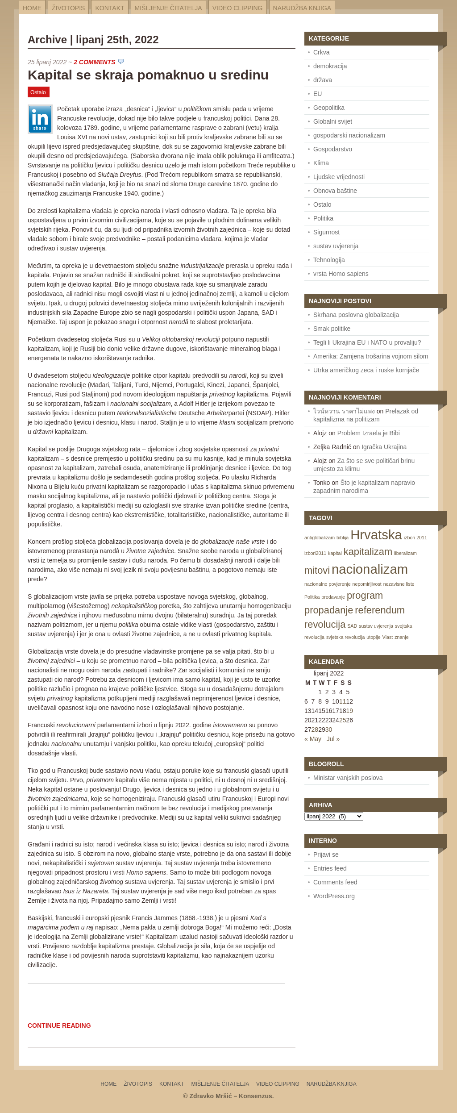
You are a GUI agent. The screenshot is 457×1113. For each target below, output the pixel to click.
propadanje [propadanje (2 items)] (328, 610)
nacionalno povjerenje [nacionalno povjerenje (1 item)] (327, 584)
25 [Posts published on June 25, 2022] (342, 720)
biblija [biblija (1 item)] (343, 537)
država (322, 79)
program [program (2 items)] (365, 595)
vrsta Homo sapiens (341, 273)
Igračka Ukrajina (384, 446)
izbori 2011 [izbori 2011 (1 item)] (415, 537)
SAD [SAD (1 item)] (352, 626)
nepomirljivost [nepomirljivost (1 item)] (367, 584)
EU (317, 93)
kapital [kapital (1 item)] (335, 553)
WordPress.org (334, 896)
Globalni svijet (332, 121)
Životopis (68, 8)
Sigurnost (326, 232)
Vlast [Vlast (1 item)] (387, 637)
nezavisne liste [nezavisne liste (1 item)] (399, 584)
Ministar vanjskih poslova (348, 777)
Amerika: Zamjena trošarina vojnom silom (370, 356)
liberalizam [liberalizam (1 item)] (405, 553)
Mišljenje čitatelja (168, 8)
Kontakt (109, 8)
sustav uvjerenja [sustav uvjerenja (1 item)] (376, 626)
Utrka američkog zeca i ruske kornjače (366, 370)
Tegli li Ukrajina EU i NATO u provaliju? (367, 342)
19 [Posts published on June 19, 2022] (349, 710)
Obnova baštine (335, 190)
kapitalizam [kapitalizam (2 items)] (368, 551)
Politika (323, 218)
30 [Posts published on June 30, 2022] (328, 729)
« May (312, 738)
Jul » (333, 738)
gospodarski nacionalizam (349, 135)
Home (32, 8)
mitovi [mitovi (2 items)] (317, 570)
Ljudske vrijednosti (339, 176)
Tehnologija (329, 259)
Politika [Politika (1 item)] (312, 597)
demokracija (330, 66)
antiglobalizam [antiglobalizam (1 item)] (319, 537)
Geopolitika (329, 107)
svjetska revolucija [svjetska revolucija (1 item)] (345, 637)
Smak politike (331, 328)
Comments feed (335, 882)
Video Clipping (237, 8)
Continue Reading (59, 1025)
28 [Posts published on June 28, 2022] (315, 729)
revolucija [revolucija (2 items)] (324, 624)
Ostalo (38, 92)
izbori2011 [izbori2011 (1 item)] (315, 553)
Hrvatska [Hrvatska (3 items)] (376, 534)
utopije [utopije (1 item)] (373, 637)
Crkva (321, 52)
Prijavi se (326, 854)
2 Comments (94, 62)
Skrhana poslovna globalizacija (356, 314)
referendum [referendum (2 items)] (380, 610)
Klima (321, 163)
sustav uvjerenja (335, 246)
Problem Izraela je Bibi (368, 433)
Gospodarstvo (332, 149)
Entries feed (330, 868)
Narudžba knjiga (302, 8)
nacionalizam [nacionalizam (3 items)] (370, 569)
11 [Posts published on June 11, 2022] (342, 701)
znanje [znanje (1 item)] (401, 637)
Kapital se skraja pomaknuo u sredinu (148, 74)
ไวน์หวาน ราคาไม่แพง (344, 411)
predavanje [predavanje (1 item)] (333, 597)
